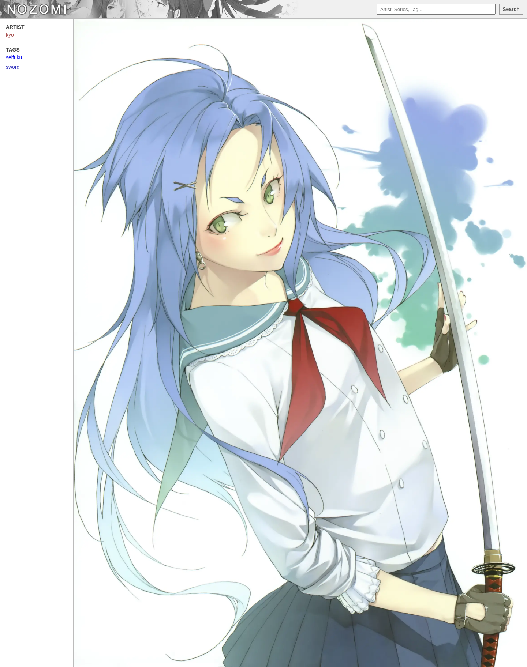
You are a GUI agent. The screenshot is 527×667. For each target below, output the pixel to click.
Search (511, 9)
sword (12, 67)
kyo (10, 35)
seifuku (14, 57)
